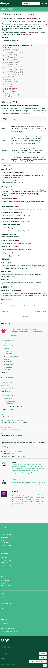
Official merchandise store (7, 628)
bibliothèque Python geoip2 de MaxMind (31, 18)
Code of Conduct (5, 542)
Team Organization (5, 537)
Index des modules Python (9, 388)
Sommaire (20, 421)
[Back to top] (44, 665)
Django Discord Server (7, 427)
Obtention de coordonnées (12, 356)
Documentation (7, 9)
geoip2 (12, 23)
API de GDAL (5, 311)
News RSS (3, 611)
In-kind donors (6, 647)
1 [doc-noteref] (42, 18)
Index (2, 421)
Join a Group (4, 557)
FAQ (2, 414)
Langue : (43, 657)
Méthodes (6, 348)
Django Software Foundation (8, 540)
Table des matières (7, 382)
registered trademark (42, 663)
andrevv (4, 658)
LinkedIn (3, 608)
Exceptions (7, 369)
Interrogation (9, 353)
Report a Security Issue (6, 565)
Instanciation (9, 351)
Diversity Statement (6, 545)
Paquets (10, 401)
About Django (4, 532)
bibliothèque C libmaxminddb (28, 32)
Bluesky (3, 605)
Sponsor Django (5, 623)
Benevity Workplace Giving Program (10, 631)
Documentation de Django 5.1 (9, 395)
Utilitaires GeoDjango (41, 311)
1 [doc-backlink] (1, 303)
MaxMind (44, 24)
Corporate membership (6, 626)
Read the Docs (9, 453)
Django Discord (4, 583)
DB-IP (3, 26)
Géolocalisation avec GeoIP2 (9, 340)
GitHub (2, 598)
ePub (21, 451)
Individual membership (6, 568)
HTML (14, 451)
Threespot (4, 654)
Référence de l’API (8, 345)
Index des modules (9, 421)
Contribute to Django (6, 560)
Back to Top (24, 316)
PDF (18, 451)
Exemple (6, 343)
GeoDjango (10, 403)
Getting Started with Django (8, 534)
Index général (5, 385)
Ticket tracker (5, 440)
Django (4, 3)
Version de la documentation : (37, 661)
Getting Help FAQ (5, 580)
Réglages (6, 359)
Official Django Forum (7, 434)
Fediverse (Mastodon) (6, 603)
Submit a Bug (4, 562)
